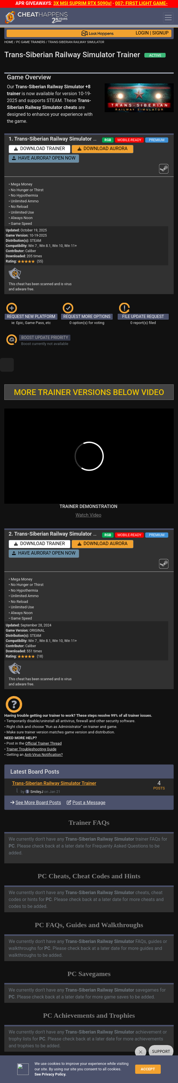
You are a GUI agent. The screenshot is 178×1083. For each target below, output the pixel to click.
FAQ (90, 1067)
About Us (13, 1072)
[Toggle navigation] (168, 17)
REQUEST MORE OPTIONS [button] (86, 316)
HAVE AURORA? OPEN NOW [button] (44, 158)
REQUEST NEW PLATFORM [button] (31, 316)
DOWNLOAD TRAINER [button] (39, 148)
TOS (153, 1067)
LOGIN (142, 33)
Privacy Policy (132, 1067)
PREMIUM (156, 140)
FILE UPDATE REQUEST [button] (143, 316)
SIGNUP (160, 33)
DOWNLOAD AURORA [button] (103, 148)
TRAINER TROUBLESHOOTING (56, 1047)
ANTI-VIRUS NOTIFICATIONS (54, 1052)
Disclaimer (106, 1067)
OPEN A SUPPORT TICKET (52, 1057)
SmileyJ (36, 772)
